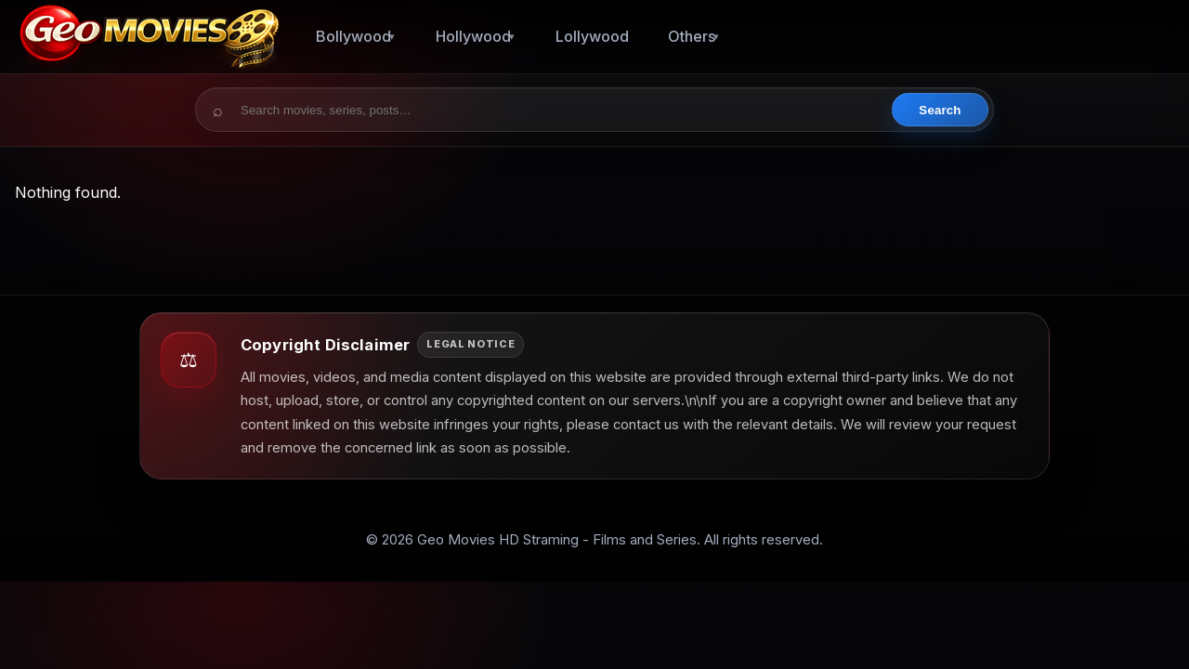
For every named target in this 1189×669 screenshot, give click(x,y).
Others (691, 36)
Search (939, 110)
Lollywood (592, 36)
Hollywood (473, 36)
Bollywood (353, 36)
